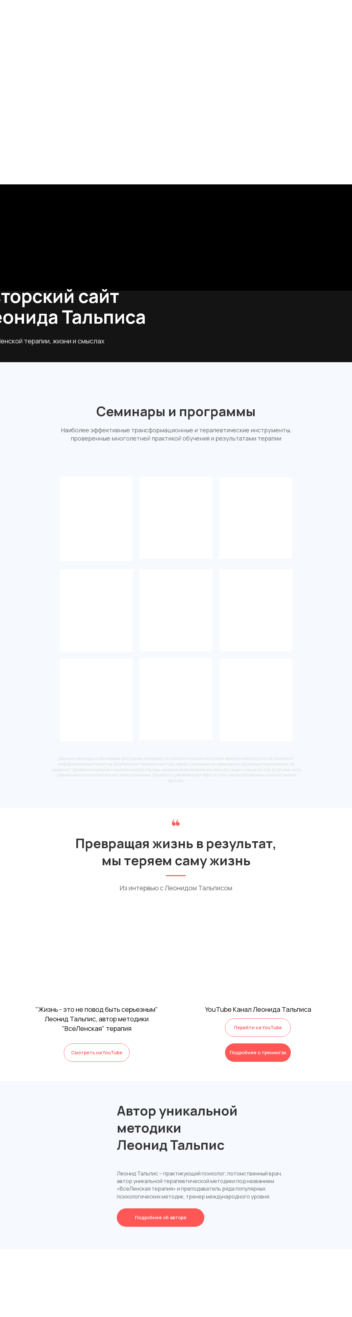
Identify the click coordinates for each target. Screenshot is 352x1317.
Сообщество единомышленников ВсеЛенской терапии (96, 537)
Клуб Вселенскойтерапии (96, 522)
